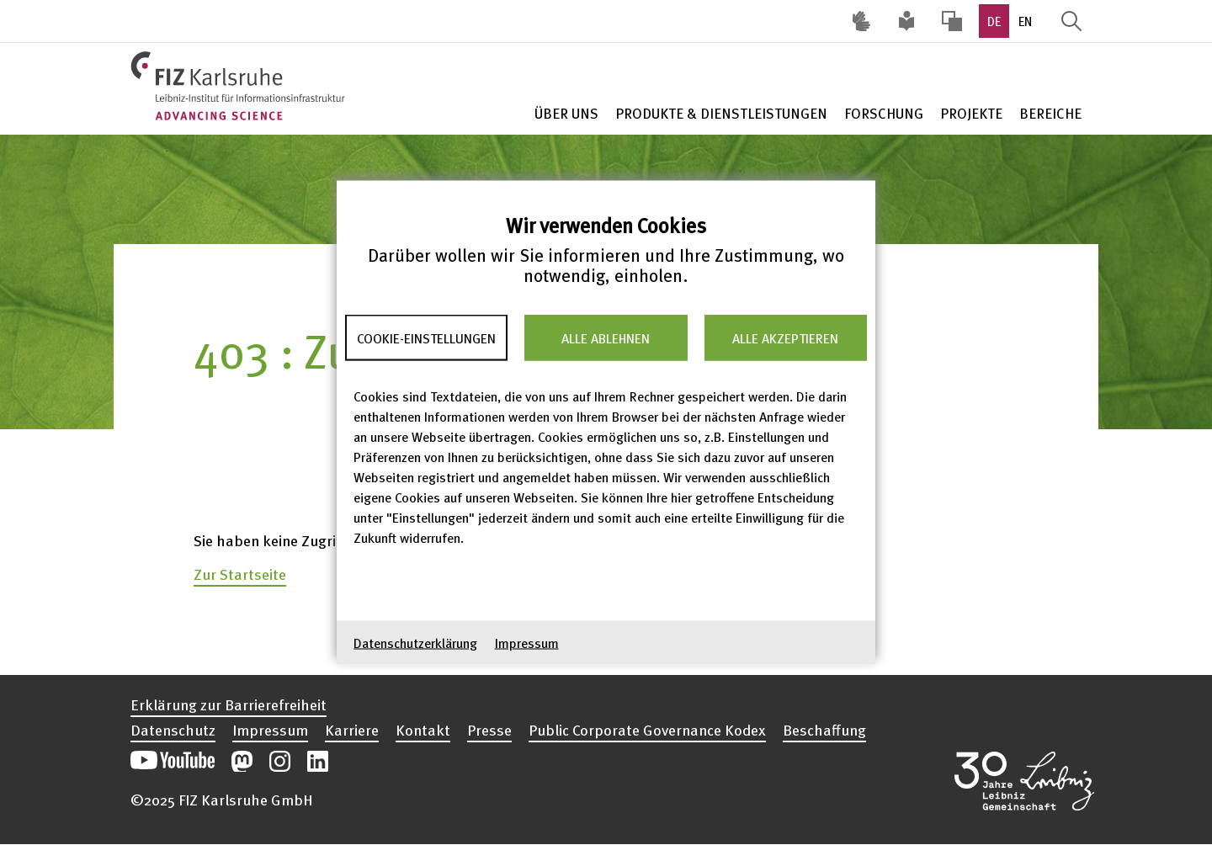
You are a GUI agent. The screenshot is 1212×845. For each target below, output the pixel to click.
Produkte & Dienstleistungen (721, 113)
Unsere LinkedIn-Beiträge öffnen (317, 761)
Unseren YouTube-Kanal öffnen (172, 761)
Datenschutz (172, 730)
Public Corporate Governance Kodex (647, 730)
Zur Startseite (240, 573)
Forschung (883, 113)
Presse (489, 730)
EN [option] (1025, 21)
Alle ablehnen (605, 337)
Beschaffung (824, 730)
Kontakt (423, 730)
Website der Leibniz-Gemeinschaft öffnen (1024, 781)
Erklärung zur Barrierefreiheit (228, 704)
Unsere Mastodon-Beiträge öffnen (241, 761)
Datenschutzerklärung (415, 643)
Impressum (527, 643)
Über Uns (566, 113)
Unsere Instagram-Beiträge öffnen (279, 761)
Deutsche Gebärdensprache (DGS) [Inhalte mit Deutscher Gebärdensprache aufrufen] (861, 21)
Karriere (352, 730)
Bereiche (1050, 113)
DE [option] (994, 21)
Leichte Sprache (906, 21)
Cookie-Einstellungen (426, 337)
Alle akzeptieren (785, 337)
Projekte (971, 113)
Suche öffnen (1071, 21)
